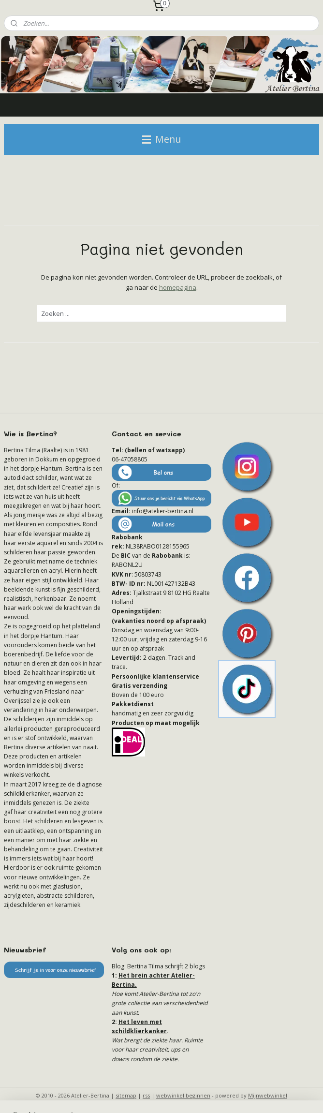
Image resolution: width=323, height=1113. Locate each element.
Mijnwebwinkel (267, 1095)
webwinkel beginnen (183, 1095)
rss (146, 1095)
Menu (161, 139)
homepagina (177, 287)
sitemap (126, 1095)
